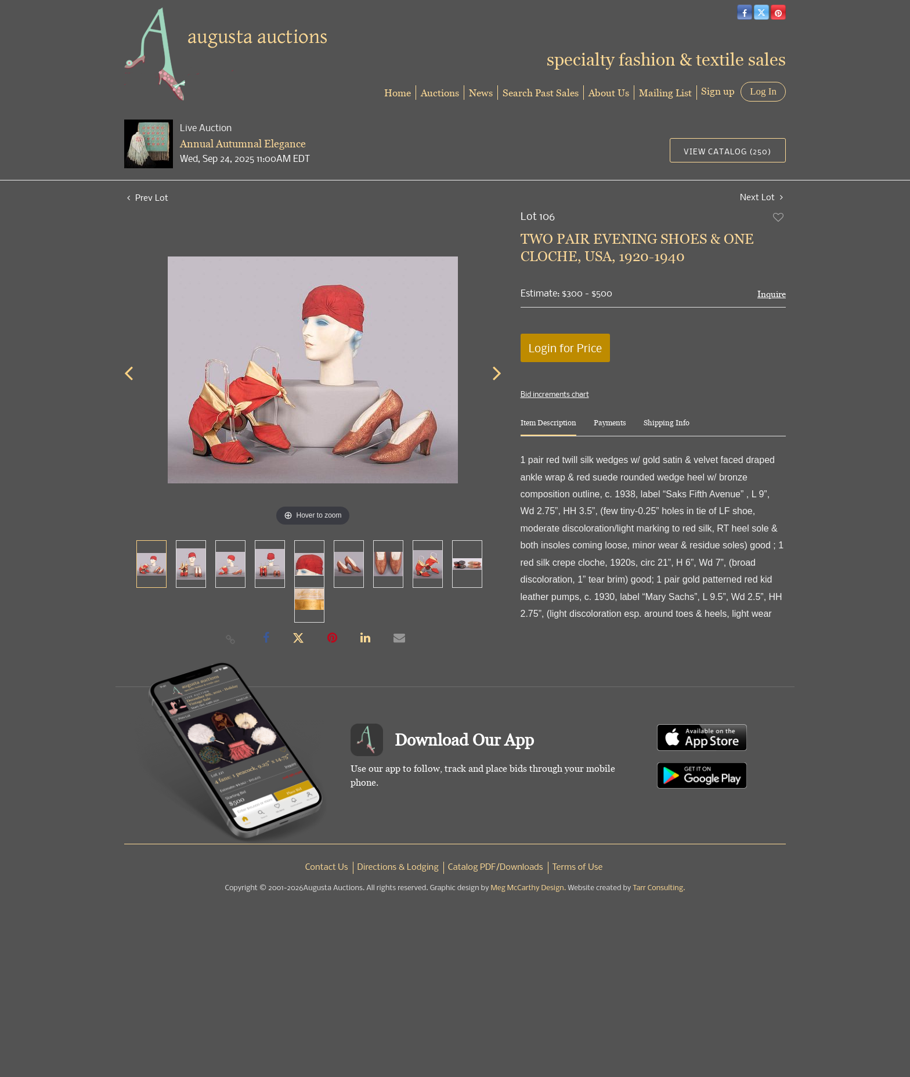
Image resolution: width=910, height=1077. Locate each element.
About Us (608, 92)
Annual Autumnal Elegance (243, 143)
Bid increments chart (555, 394)
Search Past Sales (541, 92)
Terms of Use (577, 867)
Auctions (440, 92)
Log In (763, 91)
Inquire (771, 294)
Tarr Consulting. (659, 888)
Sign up (718, 90)
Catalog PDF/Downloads (495, 867)
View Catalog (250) (727, 151)
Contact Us (326, 867)
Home (397, 92)
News (481, 92)
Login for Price (565, 348)
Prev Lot (147, 197)
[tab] (548, 427)
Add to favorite (779, 217)
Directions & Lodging (398, 867)
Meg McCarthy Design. (528, 888)
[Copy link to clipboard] (231, 639)
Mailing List (665, 92)
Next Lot (761, 197)
